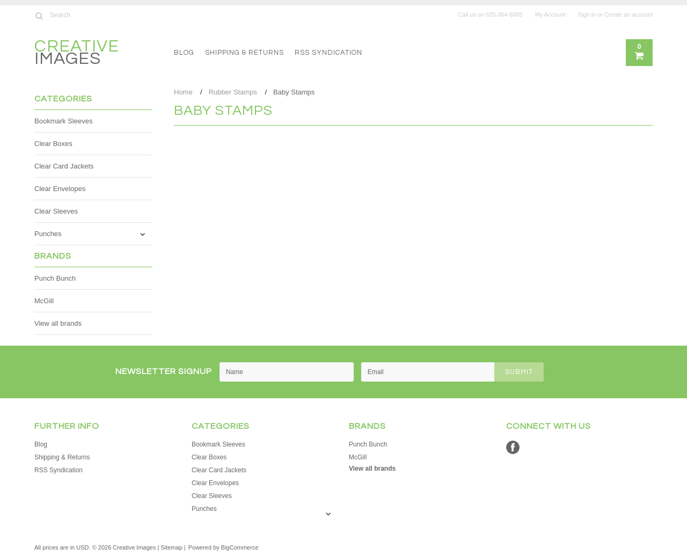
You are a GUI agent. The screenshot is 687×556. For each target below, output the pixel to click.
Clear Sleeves (56, 211)
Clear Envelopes (59, 189)
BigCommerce (240, 547)
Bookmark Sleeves (63, 121)
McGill (44, 301)
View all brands (58, 323)
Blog (184, 52)
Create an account (628, 14)
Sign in (587, 14)
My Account (550, 14)
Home (183, 92)
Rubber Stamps (233, 92)
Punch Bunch (55, 278)
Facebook (513, 447)
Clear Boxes (53, 144)
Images (76, 54)
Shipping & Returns (244, 52)
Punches (48, 234)
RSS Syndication (328, 52)
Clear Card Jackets (64, 166)
